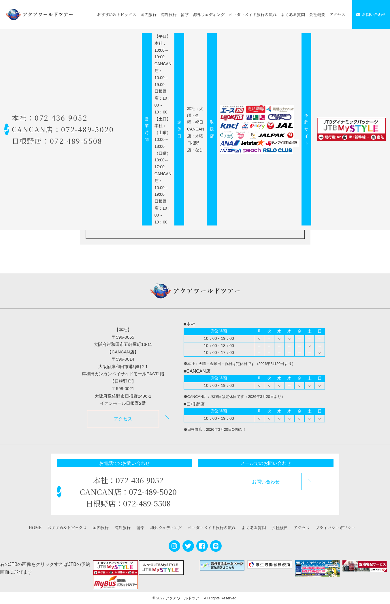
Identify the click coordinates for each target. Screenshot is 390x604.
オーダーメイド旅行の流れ (253, 14)
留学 (185, 14)
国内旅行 (148, 14)
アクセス (337, 14)
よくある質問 (293, 14)
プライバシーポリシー (335, 527)
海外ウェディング (209, 14)
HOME (35, 527)
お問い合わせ (371, 14)
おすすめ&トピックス (116, 14)
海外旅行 (169, 14)
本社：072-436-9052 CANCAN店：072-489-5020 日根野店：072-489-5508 (75, 129)
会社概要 (317, 14)
